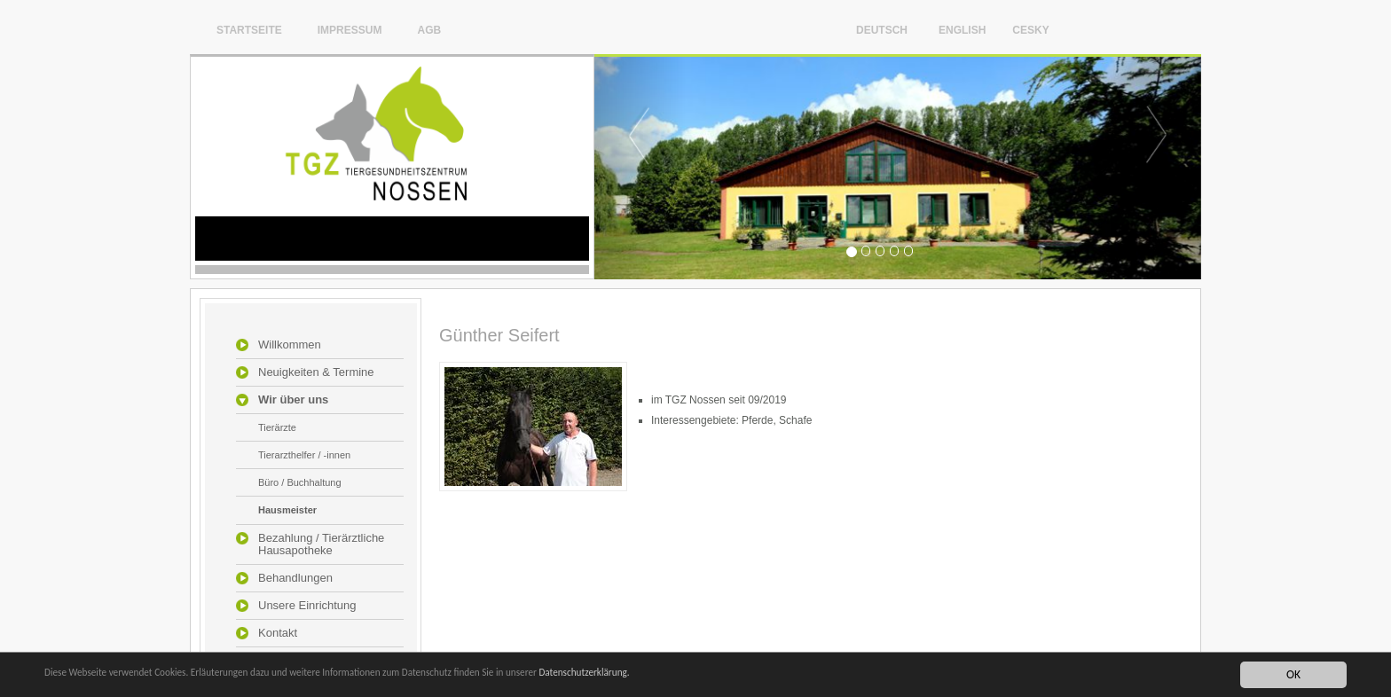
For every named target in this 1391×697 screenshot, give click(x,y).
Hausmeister (287, 510)
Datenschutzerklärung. (700, 678)
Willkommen (289, 345)
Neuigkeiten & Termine (316, 372)
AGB (429, 29)
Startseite (249, 29)
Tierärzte (277, 427)
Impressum (350, 29)
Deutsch (882, 29)
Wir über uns (293, 400)
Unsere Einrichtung (307, 605)
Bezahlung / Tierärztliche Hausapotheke (321, 544)
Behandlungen (295, 578)
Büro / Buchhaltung (300, 482)
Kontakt (277, 633)
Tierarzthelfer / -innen (304, 455)
